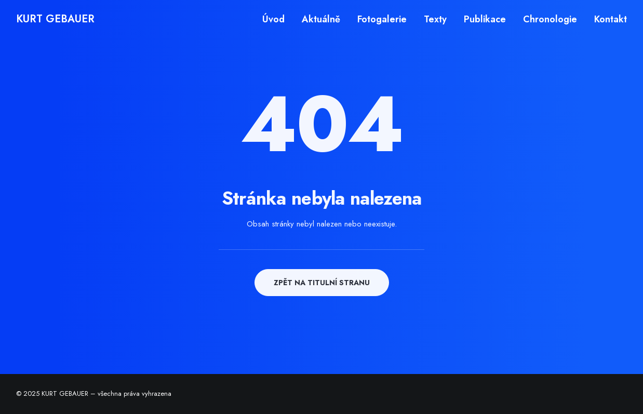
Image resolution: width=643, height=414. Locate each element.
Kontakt (610, 19)
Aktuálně (321, 19)
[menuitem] (277, 19)
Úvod (273, 19)
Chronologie (550, 19)
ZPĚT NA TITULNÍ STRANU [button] (322, 282)
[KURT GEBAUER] (55, 19)
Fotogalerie (382, 19)
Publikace (485, 19)
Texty (435, 19)
